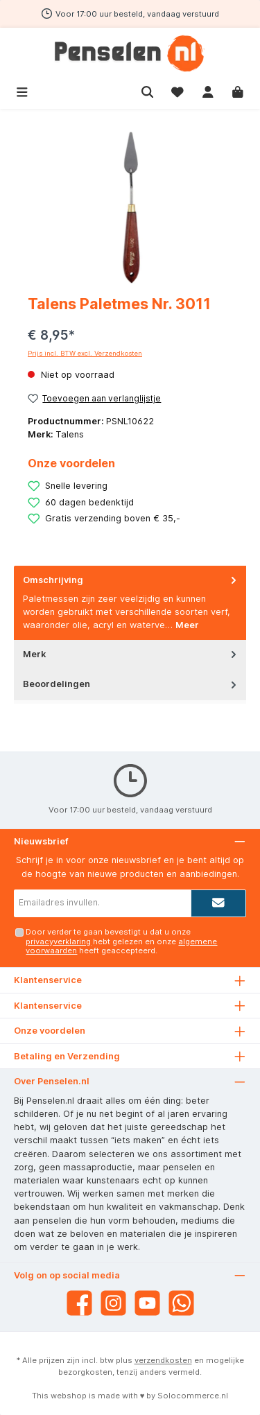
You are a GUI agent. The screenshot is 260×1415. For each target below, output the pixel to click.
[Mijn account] (208, 90)
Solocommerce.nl (192, 1395)
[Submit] (218, 903)
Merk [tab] (131, 654)
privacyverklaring (58, 941)
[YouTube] (147, 1303)
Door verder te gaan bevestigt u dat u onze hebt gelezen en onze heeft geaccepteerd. (121, 941)
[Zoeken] (147, 90)
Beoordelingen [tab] (131, 684)
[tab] (130, 603)
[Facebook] (79, 1303)
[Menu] (22, 90)
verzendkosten (163, 1360)
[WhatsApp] (181, 1303)
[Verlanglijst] (177, 90)
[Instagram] (113, 1303)
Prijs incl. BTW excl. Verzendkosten (85, 353)
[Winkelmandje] (238, 90)
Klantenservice (48, 1005)
